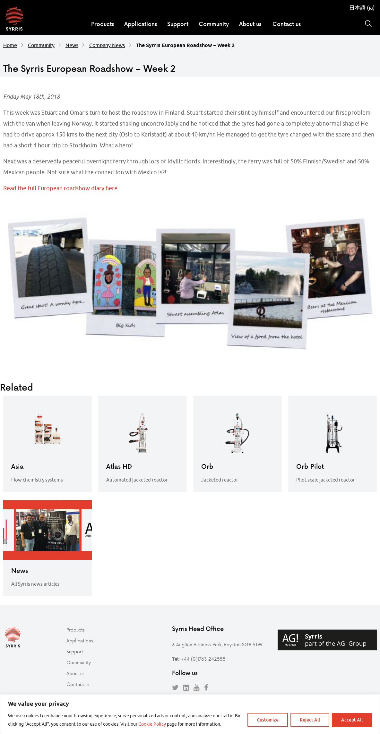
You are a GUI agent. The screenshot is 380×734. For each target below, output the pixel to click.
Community (214, 24)
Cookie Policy (152, 724)
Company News (107, 45)
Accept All (352, 719)
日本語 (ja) (362, 7)
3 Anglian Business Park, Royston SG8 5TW (217, 644)
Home (10, 45)
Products (102, 24)
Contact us (286, 24)
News (71, 45)
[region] (190, 714)
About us (250, 24)
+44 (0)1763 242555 (203, 659)
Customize (268, 719)
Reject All (310, 719)
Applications (140, 24)
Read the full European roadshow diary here (60, 188)
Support (177, 24)
